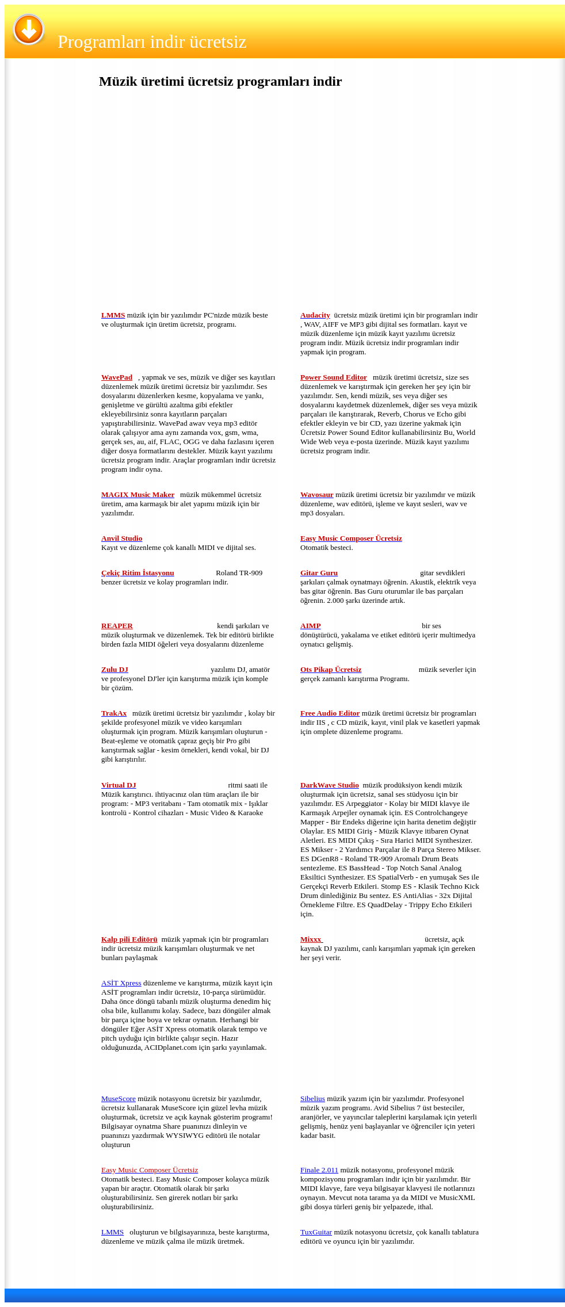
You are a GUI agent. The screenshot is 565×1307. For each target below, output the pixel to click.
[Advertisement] (187, 202)
